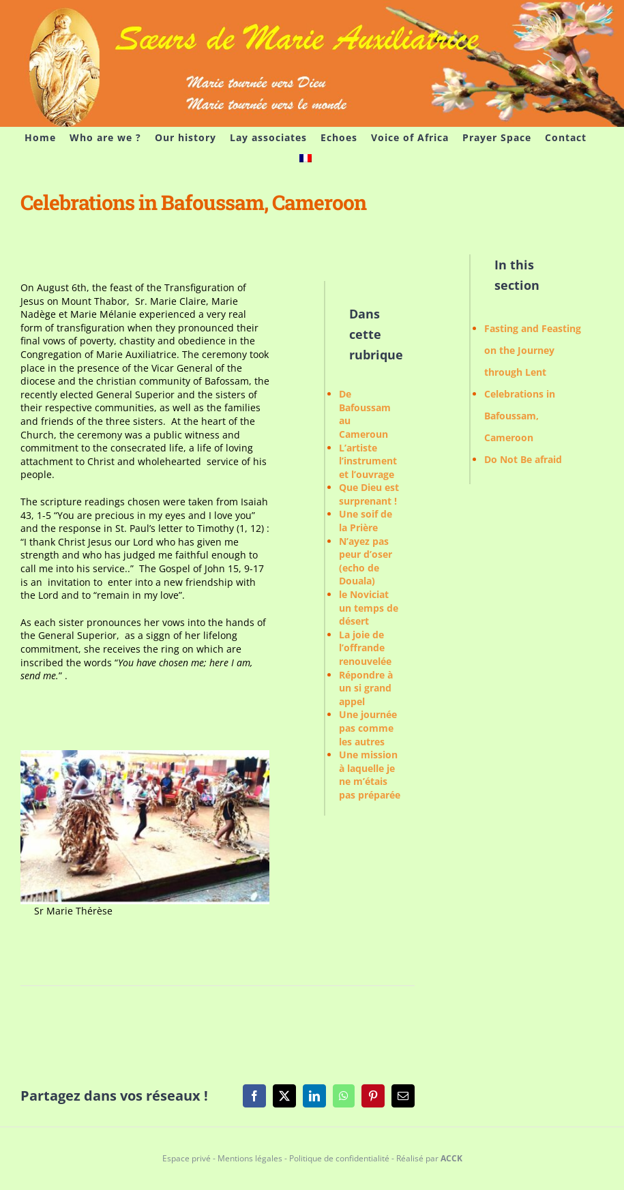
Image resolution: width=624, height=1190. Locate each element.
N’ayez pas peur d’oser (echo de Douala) (365, 561)
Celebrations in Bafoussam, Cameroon (519, 415)
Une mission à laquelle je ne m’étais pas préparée (369, 774)
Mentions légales (250, 1158)
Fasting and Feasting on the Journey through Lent (532, 350)
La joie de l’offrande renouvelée (365, 648)
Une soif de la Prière (365, 520)
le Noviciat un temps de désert (368, 607)
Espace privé (186, 1158)
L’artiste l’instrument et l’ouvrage (368, 461)
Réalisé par (429, 1158)
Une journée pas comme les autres (368, 727)
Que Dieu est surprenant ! (369, 494)
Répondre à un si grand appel (366, 688)
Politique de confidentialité (339, 1158)
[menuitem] (305, 158)
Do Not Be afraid (523, 459)
